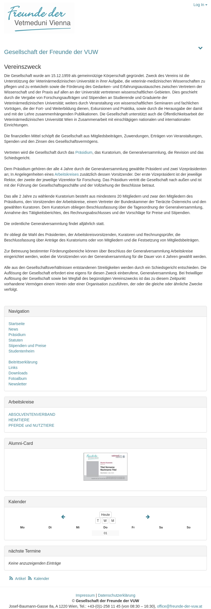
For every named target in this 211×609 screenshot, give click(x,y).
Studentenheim (21, 351)
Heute (105, 515)
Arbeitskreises (67, 174)
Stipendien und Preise (27, 345)
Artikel (17, 578)
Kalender (38, 578)
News (13, 329)
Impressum (85, 595)
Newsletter (18, 384)
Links (13, 367)
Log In (200, 4)
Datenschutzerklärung (116, 595)
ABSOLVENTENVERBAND (32, 414)
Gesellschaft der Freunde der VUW (51, 52)
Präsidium (83, 152)
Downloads (18, 373)
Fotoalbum (18, 378)
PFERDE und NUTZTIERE (31, 425)
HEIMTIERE (19, 420)
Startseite (17, 323)
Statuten (16, 340)
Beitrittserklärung (23, 362)
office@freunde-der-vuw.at (179, 606)
